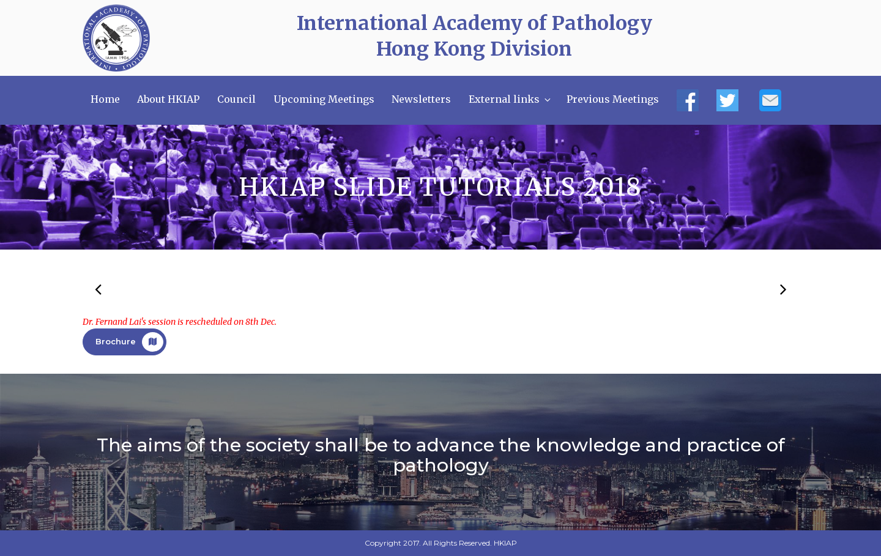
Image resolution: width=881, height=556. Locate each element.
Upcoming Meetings (323, 99)
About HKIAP (168, 99)
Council (236, 99)
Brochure (129, 342)
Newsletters (421, 99)
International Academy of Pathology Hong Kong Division (474, 36)
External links (510, 99)
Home (105, 99)
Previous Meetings (613, 99)
